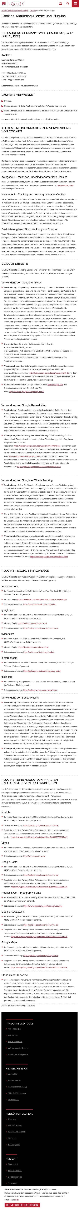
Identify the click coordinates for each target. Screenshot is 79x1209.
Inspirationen (13, 1099)
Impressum (13, 1164)
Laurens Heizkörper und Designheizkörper (14, 10)
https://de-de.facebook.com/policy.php (39, 604)
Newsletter (12, 1183)
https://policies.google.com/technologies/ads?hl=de (39, 466)
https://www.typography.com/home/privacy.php (43, 906)
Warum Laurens (15, 1125)
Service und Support (16, 1132)
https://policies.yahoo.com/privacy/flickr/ (40, 690)
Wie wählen (13, 1074)
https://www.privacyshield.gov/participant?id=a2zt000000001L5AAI (39, 837)
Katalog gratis (14, 1144)
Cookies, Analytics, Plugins (46, 10)
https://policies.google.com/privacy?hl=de (26, 392)
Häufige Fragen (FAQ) (17, 1087)
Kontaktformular (15, 1170)
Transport (12, 1138)
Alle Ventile (13, 1035)
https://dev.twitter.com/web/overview (33, 647)
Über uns (33, 10)
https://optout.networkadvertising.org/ (24, 456)
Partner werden (14, 1080)
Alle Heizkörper (14, 1029)
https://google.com (55, 385)
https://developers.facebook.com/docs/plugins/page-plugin (42, 599)
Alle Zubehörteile (15, 1042)
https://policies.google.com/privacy (32, 623)
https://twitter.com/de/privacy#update (38, 652)
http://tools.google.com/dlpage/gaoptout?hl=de (49, 373)
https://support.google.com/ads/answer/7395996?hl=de (37, 446)
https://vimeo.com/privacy (34, 856)
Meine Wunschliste (66, 185)
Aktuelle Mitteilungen (17, 1093)
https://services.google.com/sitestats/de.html (49, 557)
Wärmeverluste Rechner (18, 1048)
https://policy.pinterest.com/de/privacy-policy (42, 671)
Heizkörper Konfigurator (18, 1054)
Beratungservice (15, 1177)
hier (16, 1200)
